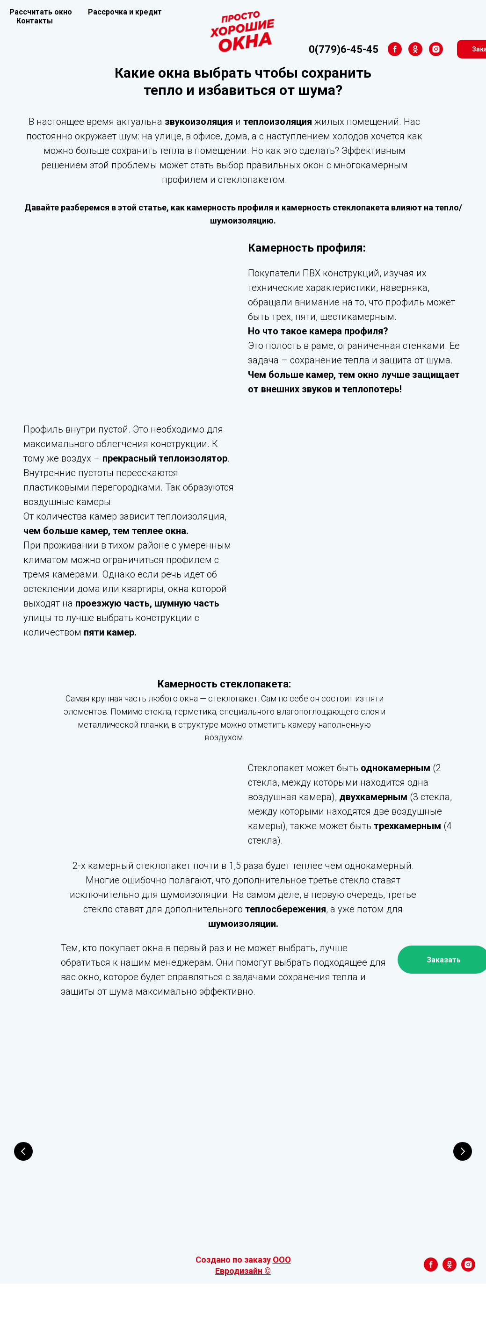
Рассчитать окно (40, 11)
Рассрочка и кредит (125, 11)
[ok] (353, 49)
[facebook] (333, 49)
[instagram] (374, 49)
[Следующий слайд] (462, 1184)
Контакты (34, 20)
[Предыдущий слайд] (23, 1184)
